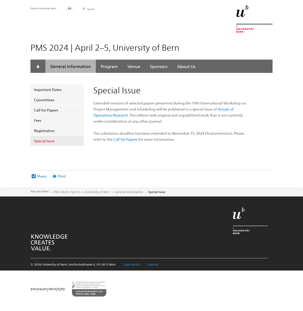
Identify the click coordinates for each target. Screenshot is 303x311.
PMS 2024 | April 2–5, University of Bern (82, 192)
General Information (70, 66)
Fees (37, 120)
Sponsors (158, 66)
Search (90, 9)
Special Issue (44, 140)
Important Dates (48, 89)
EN (69, 8)
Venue (133, 66)
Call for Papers (46, 110)
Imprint (153, 264)
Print (62, 176)
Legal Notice (131, 264)
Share (41, 176)
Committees (44, 99)
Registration (44, 130)
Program (109, 66)
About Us (186, 66)
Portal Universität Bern (43, 8)
